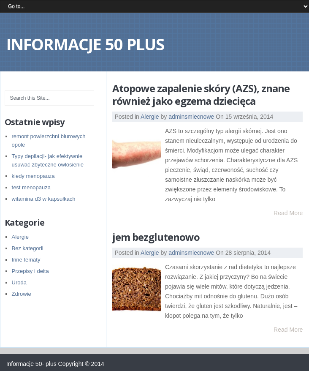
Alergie (150, 116)
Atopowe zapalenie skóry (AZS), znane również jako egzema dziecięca (201, 94)
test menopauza (31, 187)
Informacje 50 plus (85, 44)
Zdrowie (21, 294)
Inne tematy (26, 259)
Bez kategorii (27, 248)
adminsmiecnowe (191, 116)
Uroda (19, 282)
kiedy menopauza (33, 176)
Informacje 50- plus (31, 363)
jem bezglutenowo (156, 237)
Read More (288, 213)
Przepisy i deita (30, 271)
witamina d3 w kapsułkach (44, 199)
